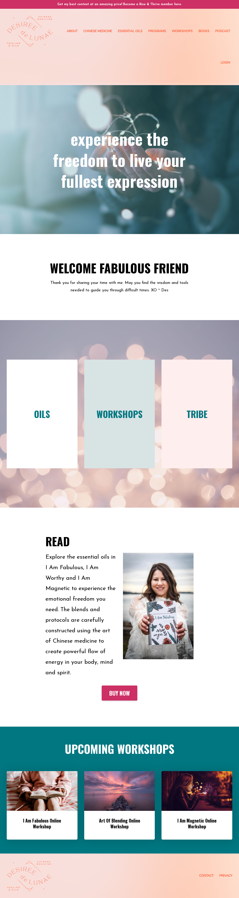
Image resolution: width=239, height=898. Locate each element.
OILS (42, 414)
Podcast (222, 31)
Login (225, 62)
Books (203, 31)
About (72, 31)
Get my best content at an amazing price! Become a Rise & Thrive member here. (119, 4)
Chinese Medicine (97, 31)
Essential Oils (130, 31)
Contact (206, 876)
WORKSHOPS (119, 414)
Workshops (182, 31)
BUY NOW (119, 693)
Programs (157, 31)
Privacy (225, 876)
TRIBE (197, 414)
